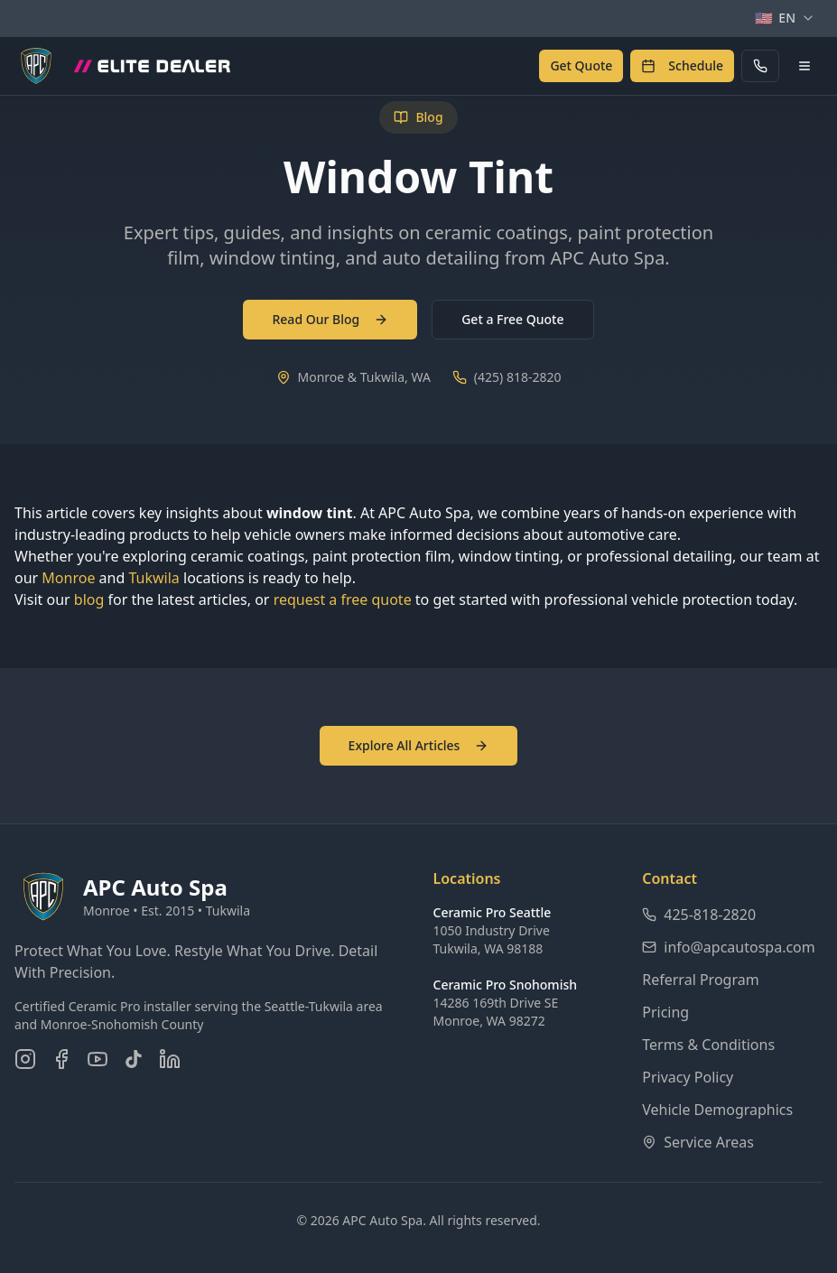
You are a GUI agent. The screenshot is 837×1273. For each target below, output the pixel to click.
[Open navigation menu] (804, 66)
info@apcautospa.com (728, 947)
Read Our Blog (330, 319)
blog (89, 599)
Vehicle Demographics (717, 1110)
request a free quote (343, 599)
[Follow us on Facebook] (61, 1059)
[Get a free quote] (581, 66)
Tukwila (153, 578)
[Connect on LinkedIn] (170, 1059)
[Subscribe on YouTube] (97, 1059)
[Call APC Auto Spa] (760, 66)
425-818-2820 (699, 915)
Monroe (68, 578)
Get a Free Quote (512, 319)
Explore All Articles (419, 745)
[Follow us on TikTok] (133, 1059)
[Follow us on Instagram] (25, 1059)
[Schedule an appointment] (682, 66)
